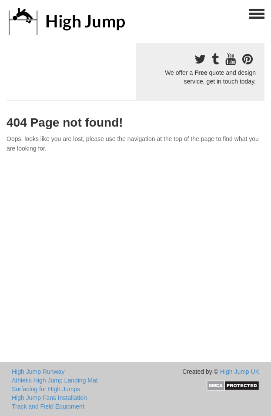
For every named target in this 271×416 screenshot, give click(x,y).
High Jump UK (239, 371)
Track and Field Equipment (48, 406)
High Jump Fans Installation (49, 397)
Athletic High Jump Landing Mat (55, 380)
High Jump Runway (38, 371)
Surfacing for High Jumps (46, 389)
